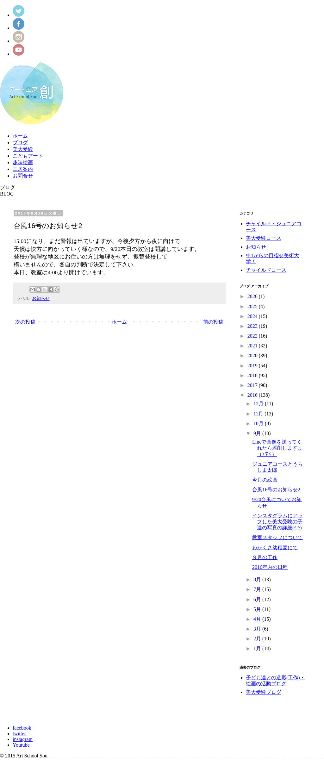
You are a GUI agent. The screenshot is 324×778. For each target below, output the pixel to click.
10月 (259, 423)
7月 (257, 589)
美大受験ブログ (263, 692)
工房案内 (23, 169)
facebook (22, 728)
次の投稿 (25, 322)
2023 (253, 326)
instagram (23, 739)
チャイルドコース (266, 270)
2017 (253, 385)
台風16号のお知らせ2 (276, 489)
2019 (253, 365)
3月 (257, 629)
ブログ (20, 142)
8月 (257, 579)
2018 (253, 375)
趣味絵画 (23, 162)
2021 (253, 345)
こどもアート (28, 156)
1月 (257, 648)
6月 (257, 599)
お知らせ (41, 298)
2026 (253, 296)
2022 (253, 336)
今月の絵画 (264, 479)
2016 (253, 395)
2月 (257, 638)
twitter (19, 733)
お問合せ (23, 175)
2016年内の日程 (270, 567)
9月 (257, 433)
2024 (253, 316)
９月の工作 (264, 557)
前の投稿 (213, 322)
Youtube (21, 745)
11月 (259, 413)
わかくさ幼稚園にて (275, 547)
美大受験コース (263, 238)
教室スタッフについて (277, 537)
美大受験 (23, 149)
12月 (259, 403)
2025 (253, 306)
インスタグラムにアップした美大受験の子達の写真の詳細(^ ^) (277, 521)
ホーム (20, 136)
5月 (257, 609)
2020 (253, 355)
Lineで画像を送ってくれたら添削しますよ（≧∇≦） (277, 448)
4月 (257, 619)
